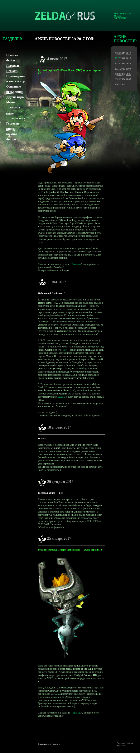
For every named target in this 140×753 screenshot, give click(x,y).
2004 (122, 79)
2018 (128, 53)
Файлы (11, 60)
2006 (128, 74)
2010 (122, 68)
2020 (117, 53)
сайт (63, 350)
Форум (11, 139)
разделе (61, 397)
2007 (122, 74)
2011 (117, 68)
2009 (128, 68)
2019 (122, 53)
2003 (128, 79)
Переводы (13, 65)
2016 (122, 58)
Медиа (10, 102)
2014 (117, 63)
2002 (117, 84)
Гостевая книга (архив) (12, 129)
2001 (122, 84)
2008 (117, 74)
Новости (12, 55)
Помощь (12, 71)
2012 (128, 63)
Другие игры (15, 97)
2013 (122, 63)
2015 (128, 58)
